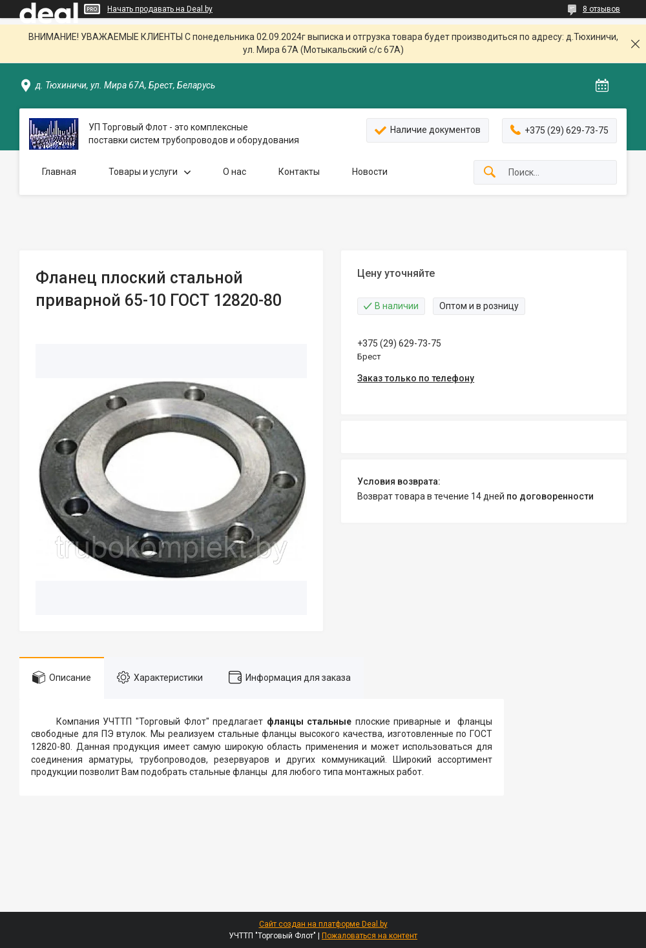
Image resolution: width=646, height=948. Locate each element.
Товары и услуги (143, 171)
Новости (370, 171)
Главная (59, 171)
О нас (234, 171)
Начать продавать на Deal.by (160, 9)
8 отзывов (601, 9)
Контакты (299, 171)
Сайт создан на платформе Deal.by (323, 924)
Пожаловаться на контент (369, 935)
